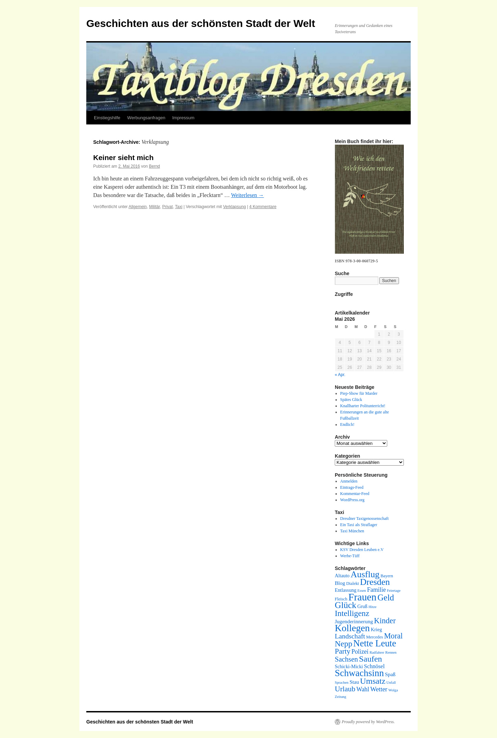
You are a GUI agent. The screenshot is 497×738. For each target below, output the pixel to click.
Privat (167, 206)
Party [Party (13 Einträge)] (342, 651)
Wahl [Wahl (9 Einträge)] (363, 689)
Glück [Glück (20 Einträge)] (345, 605)
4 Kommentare (262, 206)
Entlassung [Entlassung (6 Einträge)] (346, 590)
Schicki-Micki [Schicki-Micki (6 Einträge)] (349, 666)
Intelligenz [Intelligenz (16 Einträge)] (352, 613)
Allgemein (138, 206)
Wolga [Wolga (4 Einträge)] (393, 690)
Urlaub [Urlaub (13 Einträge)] (345, 689)
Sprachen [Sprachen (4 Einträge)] (342, 682)
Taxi (178, 206)
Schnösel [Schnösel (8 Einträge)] (374, 666)
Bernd (154, 166)
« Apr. (340, 374)
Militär (154, 206)
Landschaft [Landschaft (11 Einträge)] (350, 636)
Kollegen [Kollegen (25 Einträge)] (352, 628)
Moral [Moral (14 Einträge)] (393, 636)
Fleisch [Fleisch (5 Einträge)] (341, 599)
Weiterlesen (247, 195)
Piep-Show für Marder (359, 393)
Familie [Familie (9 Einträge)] (376, 589)
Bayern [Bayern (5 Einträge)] (386, 575)
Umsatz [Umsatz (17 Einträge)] (372, 680)
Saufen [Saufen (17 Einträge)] (370, 658)
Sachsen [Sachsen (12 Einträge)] (346, 659)
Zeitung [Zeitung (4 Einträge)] (340, 697)
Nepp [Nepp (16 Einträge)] (343, 643)
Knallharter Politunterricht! (363, 405)
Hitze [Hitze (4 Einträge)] (373, 607)
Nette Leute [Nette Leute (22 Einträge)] (374, 643)
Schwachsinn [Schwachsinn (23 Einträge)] (359, 673)
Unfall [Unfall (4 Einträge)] (391, 682)
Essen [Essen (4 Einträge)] (362, 590)
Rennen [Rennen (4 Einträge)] (391, 652)
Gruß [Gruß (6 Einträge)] (362, 606)
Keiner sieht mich (123, 157)
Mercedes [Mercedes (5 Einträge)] (374, 637)
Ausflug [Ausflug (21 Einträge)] (365, 574)
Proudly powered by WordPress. (368, 721)
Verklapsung (234, 206)
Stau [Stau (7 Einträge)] (354, 682)
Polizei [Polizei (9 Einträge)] (360, 651)
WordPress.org (352, 499)
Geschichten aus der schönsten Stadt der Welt (200, 23)
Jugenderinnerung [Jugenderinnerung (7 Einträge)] (354, 621)
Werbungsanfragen (146, 117)
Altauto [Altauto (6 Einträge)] (342, 575)
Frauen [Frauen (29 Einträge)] (362, 596)
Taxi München (352, 531)
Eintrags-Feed (351, 487)
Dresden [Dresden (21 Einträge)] (375, 582)
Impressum (183, 117)
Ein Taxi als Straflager (358, 524)
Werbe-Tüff (350, 555)
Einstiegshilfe (107, 117)
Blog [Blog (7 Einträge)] (340, 583)
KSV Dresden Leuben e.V (362, 549)
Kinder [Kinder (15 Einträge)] (385, 620)
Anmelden (349, 481)
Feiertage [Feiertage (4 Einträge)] (394, 590)
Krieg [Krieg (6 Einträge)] (376, 629)
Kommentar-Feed (354, 493)
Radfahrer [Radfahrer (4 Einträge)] (377, 652)
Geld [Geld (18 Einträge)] (386, 597)
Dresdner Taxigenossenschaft (364, 518)
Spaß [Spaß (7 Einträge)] (390, 674)
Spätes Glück (351, 399)
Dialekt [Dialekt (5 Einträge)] (352, 583)
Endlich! (347, 424)
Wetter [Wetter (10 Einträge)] (379, 689)
